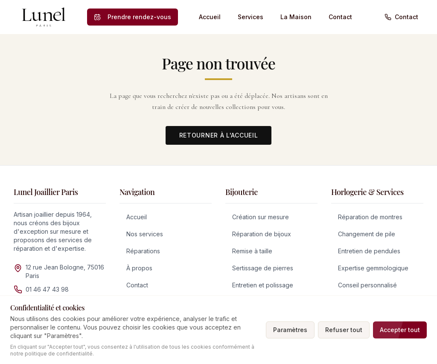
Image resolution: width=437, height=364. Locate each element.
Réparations (143, 251)
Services (250, 16)
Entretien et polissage (262, 285)
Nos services (144, 234)
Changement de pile (366, 234)
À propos (139, 268)
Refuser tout (343, 329)
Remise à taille (252, 251)
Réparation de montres (370, 217)
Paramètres (290, 329)
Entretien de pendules (369, 251)
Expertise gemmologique (373, 268)
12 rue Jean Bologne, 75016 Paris (65, 271)
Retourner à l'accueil (218, 135)
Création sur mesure (260, 217)
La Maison (296, 16)
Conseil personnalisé (367, 285)
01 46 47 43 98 (47, 289)
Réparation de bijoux (261, 234)
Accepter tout (400, 329)
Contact (340, 16)
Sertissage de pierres (262, 268)
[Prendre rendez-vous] (132, 17)
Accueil (210, 16)
